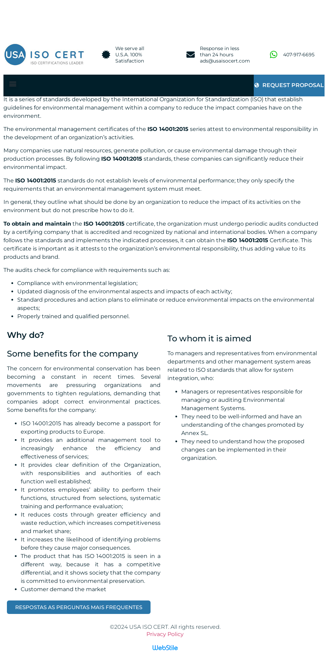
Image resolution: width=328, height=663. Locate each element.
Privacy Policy (165, 634)
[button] (12, 83)
